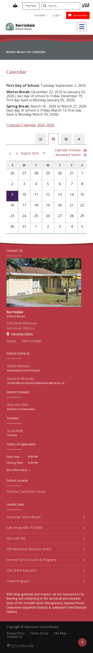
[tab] (40, 139)
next (17, 153)
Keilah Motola (18, 365)
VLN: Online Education (45, 570)
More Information (17, 470)
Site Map (60, 633)
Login (57, 15)
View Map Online (22, 334)
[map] (15, 6)
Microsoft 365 (45, 538)
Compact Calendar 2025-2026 (30, 125)
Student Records (20, 378)
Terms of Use (39, 633)
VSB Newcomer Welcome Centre (45, 549)
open (44, 154)
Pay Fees (31, 5)
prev (10, 153)
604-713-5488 (31, 341)
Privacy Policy (16, 633)
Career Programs (45, 581)
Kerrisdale (25, 25)
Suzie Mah (15, 430)
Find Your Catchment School (26, 492)
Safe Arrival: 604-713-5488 (45, 528)
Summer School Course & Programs (45, 560)
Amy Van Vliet (17, 404)
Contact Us (14, 637)
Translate (41, 15)
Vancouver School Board (45, 517)
